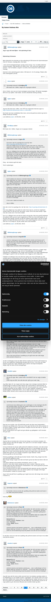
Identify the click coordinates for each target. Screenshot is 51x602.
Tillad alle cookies (25, 325)
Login (46, 1)
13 (33, 587)
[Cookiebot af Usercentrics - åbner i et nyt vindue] (40, 264)
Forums (4, 17)
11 (25, 587)
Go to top (46, 596)
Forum (6, 23)
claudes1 (10, 543)
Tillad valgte (25, 331)
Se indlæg (26, 85)
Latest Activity (7, 36)
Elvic (9, 438)
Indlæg (5, 33)
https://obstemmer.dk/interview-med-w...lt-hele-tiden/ (17, 110)
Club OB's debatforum (15, 23)
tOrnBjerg (10, 125)
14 (37, 587)
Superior (10, 483)
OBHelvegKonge (12, 47)
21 (41, 587)
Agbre (9, 98)
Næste (5, 590)
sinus (9, 81)
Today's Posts (5, 20)
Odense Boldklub (26, 23)
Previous (5, 587)
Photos (5, 38)
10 (21, 587)
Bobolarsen (11, 503)
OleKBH (10, 371)
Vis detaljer (41, 319)
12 (29, 587)
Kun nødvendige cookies (25, 336)
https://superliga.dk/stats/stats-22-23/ (16, 144)
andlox (10, 397)
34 (45, 587)
